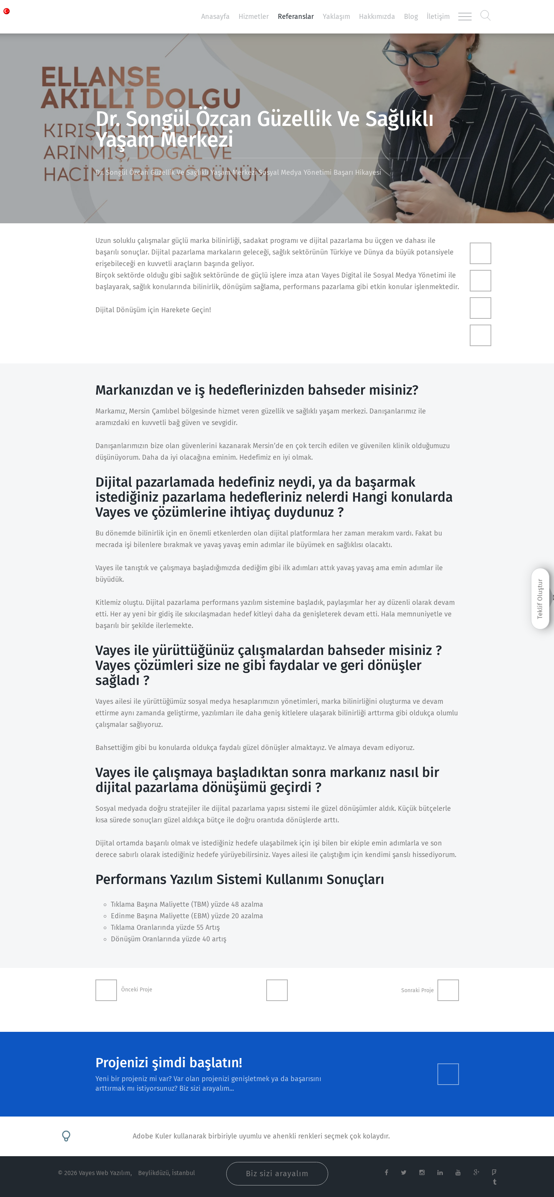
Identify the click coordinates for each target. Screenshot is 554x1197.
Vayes (92, 17)
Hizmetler (254, 16)
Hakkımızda (377, 16)
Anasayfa (215, 16)
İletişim (438, 16)
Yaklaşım (336, 16)
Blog (411, 16)
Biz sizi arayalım (277, 1173)
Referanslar (296, 16)
